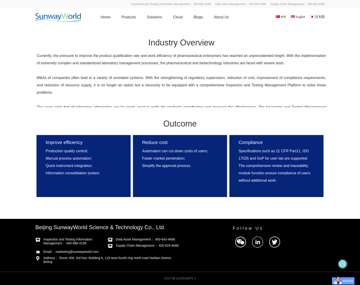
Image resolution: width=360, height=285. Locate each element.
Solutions (154, 17)
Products (128, 17)
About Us (221, 17)
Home (105, 17)
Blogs (198, 17)
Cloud (178, 17)
